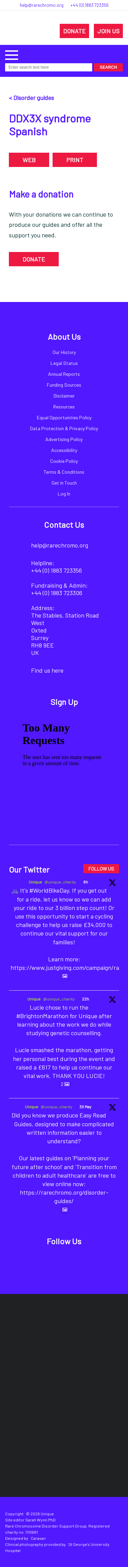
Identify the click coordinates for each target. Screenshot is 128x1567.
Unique (35, 881)
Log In (64, 493)
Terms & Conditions (64, 472)
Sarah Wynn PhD (40, 1519)
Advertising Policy (64, 439)
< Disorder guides (31, 97)
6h (85, 881)
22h (85, 998)
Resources (64, 406)
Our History (64, 352)
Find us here (47, 670)
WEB (29, 160)
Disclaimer (64, 396)
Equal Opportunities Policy (64, 417)
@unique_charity (60, 881)
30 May (85, 1106)
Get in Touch (64, 483)
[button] (11, 54)
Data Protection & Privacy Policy (64, 428)
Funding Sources (64, 385)
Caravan (38, 1538)
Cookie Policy (64, 461)
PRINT (74, 160)
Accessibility (64, 450)
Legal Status (64, 363)
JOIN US (108, 31)
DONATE (74, 31)
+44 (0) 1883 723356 (89, 5)
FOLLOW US (101, 869)
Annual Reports (64, 374)
